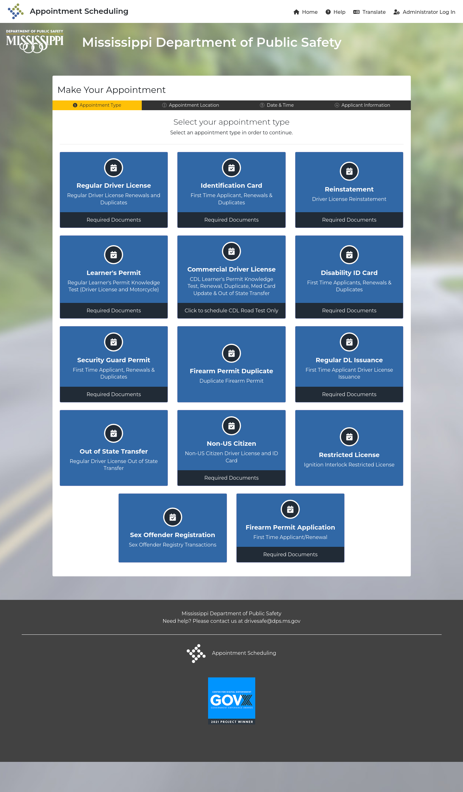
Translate (369, 12)
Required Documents (113, 221)
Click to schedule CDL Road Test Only (231, 314)
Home (306, 12)
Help (335, 12)
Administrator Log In (424, 12)
